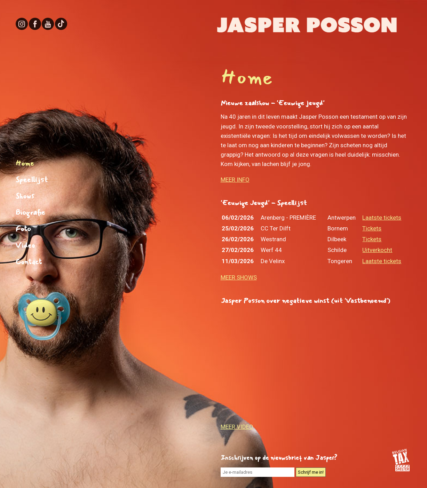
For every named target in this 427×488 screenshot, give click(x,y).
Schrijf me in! (311, 472)
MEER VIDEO (237, 426)
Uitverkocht (377, 249)
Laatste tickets (381, 217)
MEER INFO (235, 179)
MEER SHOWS (239, 277)
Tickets (371, 228)
